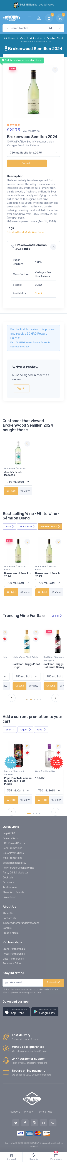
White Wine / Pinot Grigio (16, 657)
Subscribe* (53, 982)
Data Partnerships (13, 958)
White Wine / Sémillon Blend (15, 568)
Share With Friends (13, 892)
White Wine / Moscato (15, 468)
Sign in (21, 388)
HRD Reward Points (14, 843)
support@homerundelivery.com (21, 923)
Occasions (8, 882)
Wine (22, 38)
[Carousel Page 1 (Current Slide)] (27, 699)
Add (26, 163)
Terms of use (44, 1111)
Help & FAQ (9, 833)
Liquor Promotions (13, 853)
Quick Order (9, 897)
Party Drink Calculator (15, 872)
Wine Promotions (12, 857)
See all (57, 615)
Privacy (28, 1111)
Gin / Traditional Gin (45, 771)
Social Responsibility (14, 862)
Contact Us (9, 918)
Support (15, 1111)
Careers (7, 927)
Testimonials (10, 887)
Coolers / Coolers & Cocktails (14, 773)
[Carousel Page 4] (39, 813)
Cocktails (8, 877)
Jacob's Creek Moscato (13, 474)
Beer (10, 729)
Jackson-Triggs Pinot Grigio (49, 666)
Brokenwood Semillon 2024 (17, 575)
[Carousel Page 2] (31, 699)
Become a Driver (12, 963)
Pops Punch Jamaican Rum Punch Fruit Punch (18, 781)
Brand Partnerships (14, 948)
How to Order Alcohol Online (18, 867)
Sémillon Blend (55, 38)
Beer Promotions (12, 848)
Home (9, 38)
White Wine (36, 38)
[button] (16, 1011)
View (25, 491)
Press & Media (11, 932)
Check (38, 293)
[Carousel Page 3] (34, 699)
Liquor (26, 729)
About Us (8, 913)
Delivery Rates (11, 838)
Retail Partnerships (14, 953)
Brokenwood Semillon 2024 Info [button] (29, 246)
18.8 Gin (40, 778)
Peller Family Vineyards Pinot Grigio (14, 667)
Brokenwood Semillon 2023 (48, 575)
